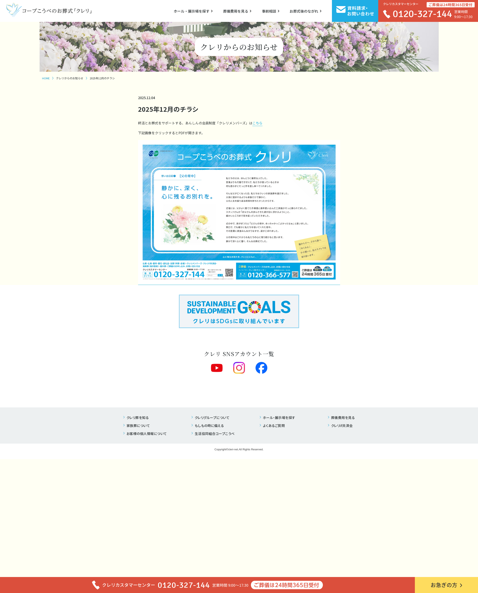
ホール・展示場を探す (191, 11)
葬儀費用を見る (235, 11)
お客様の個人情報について (146, 433)
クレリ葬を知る (137, 417)
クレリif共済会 (342, 425)
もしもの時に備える (209, 425)
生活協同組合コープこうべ (215, 433)
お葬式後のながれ (304, 11)
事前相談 (269, 11)
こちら (257, 122)
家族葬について (138, 425)
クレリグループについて (212, 417)
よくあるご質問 (274, 425)
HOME (46, 78)
